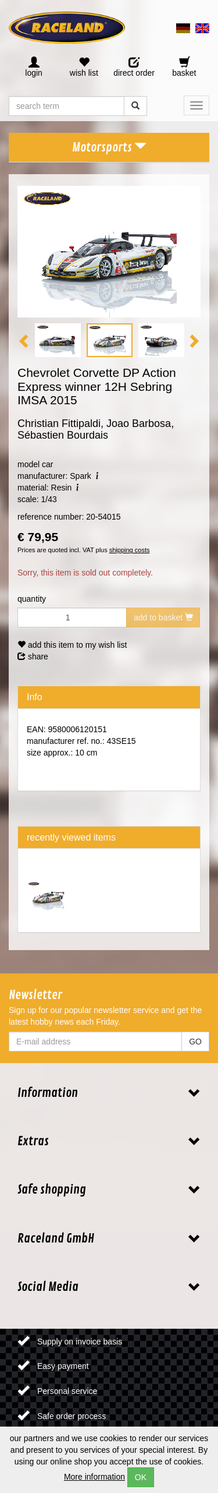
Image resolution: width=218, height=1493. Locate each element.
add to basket (163, 617)
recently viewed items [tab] (71, 837)
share (32, 656)
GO (195, 1041)
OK (140, 1477)
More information (94, 1476)
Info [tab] (34, 697)
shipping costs (129, 549)
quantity (31, 598)
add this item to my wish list (72, 645)
